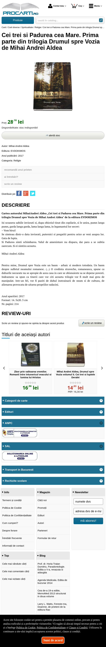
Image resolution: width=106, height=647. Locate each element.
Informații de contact (13, 545)
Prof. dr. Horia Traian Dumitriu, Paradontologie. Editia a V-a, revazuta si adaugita (51, 568)
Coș (76, 6)
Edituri (41, 515)
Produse (18, 20)
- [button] (101, 423)
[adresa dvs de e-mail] (88, 511)
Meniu (94, 6)
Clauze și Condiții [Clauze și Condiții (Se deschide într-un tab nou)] (78, 627)
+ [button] (101, 400)
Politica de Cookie (12, 507)
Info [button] (6, 492)
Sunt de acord (53, 640)
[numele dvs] (88, 501)
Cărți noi (42, 500)
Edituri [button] (9, 411)
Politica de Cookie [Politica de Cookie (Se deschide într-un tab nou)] (25, 627)
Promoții (42, 507)
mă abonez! (88, 520)
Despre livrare (9, 530)
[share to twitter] (32, 193)
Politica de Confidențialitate (17, 515)
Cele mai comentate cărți (15, 571)
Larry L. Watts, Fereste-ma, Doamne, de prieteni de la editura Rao (52, 607)
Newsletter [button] (81, 492)
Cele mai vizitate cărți (13, 579)
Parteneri (42, 530)
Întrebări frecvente (12, 538)
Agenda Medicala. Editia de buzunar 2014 (52, 581)
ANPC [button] (8, 423)
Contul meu (56, 6)
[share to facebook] (19, 193)
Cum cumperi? (10, 523)
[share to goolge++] (25, 193)
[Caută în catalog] (101, 20)
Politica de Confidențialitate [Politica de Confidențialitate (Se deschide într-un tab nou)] (51, 627)
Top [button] (6, 555)
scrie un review (13, 184)
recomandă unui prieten (18, 169)
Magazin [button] (45, 492)
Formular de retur (47, 538)
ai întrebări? (11, 176)
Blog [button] (43, 555)
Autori (41, 523)
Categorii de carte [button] (16, 400)
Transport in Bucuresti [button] (19, 469)
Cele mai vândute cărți (14, 563)
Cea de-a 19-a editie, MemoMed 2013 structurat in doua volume (52, 593)
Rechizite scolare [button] (16, 480)
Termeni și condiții (12, 500)
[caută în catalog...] (66, 20)
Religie (17, 160)
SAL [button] (7, 446)
